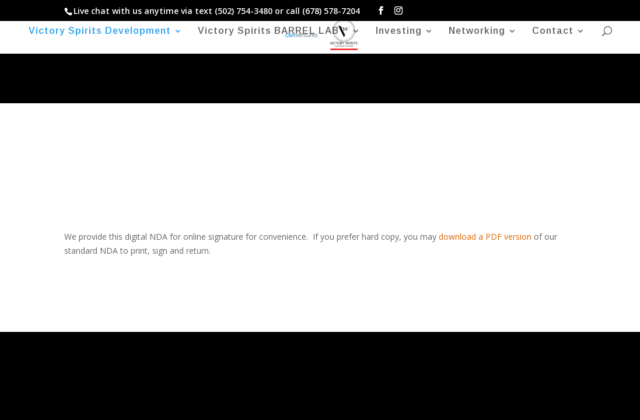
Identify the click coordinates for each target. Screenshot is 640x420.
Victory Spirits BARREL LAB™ (273, 31)
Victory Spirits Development (100, 31)
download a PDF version (485, 236)
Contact (552, 31)
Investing (399, 31)
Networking (477, 31)
